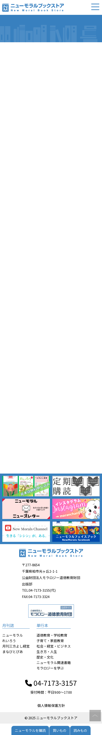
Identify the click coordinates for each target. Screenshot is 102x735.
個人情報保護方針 (51, 705)
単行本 (42, 625)
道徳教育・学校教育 (52, 635)
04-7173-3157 (51, 683)
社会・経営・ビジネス (54, 646)
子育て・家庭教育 (50, 640)
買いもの (59, 730)
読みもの (80, 730)
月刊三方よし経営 (16, 646)
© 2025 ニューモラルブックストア (51, 717)
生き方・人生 (47, 651)
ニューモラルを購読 (30, 730)
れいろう (9, 640)
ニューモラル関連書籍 (54, 662)
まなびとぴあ (12, 651)
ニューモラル (12, 635)
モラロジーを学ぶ (50, 668)
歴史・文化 (45, 657)
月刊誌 (8, 625)
